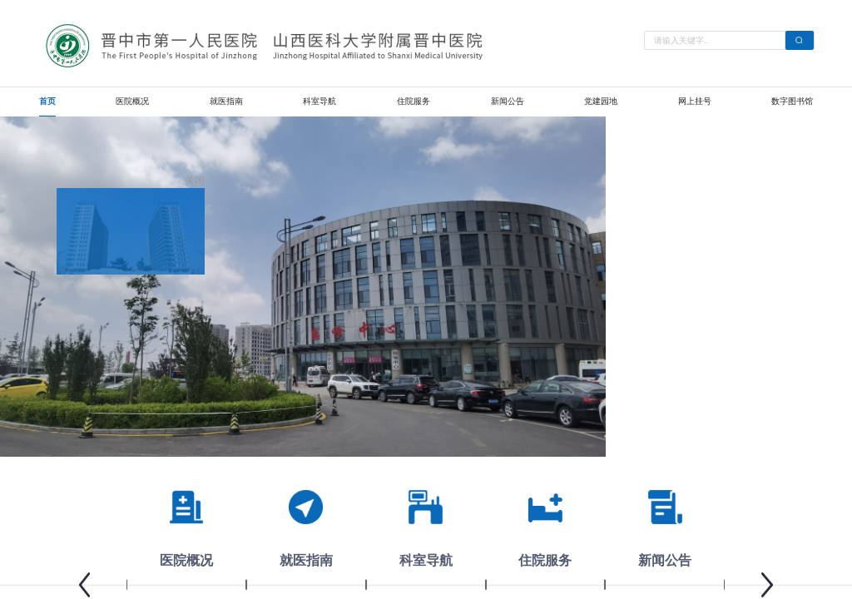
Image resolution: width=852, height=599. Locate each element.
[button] (84, 584)
